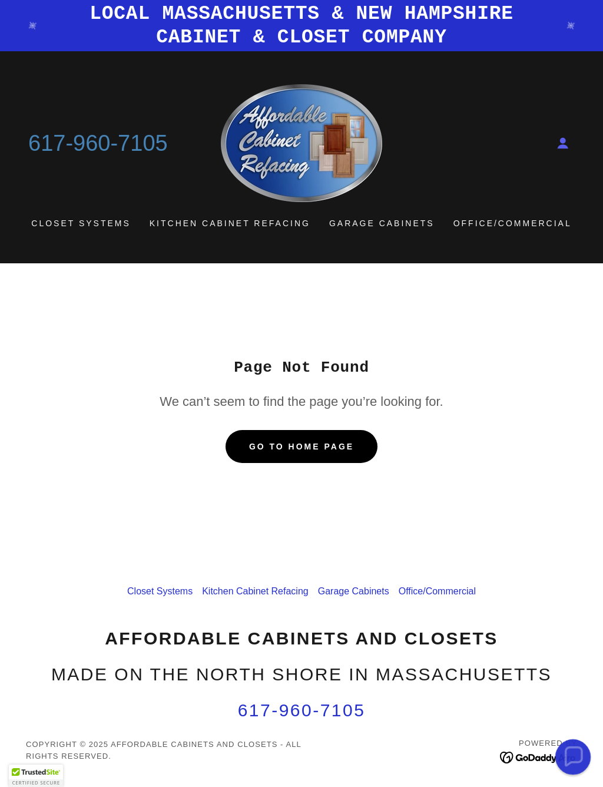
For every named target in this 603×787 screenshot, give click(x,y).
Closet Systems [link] (81, 223)
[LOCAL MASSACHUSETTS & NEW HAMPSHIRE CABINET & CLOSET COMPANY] (301, 25)
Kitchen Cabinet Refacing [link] (230, 223)
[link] (301, 142)
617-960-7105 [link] (98, 143)
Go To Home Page (301, 446)
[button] (563, 143)
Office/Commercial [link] (512, 223)
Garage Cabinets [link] (382, 223)
